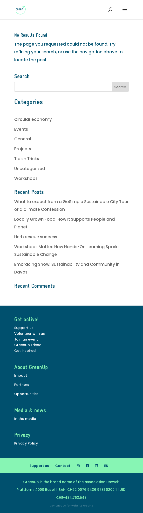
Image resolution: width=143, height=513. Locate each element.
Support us (24, 327)
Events (21, 129)
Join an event (26, 339)
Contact (62, 465)
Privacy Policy (26, 443)
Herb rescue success (35, 237)
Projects (22, 149)
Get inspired (25, 350)
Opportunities (26, 393)
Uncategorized (29, 168)
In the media (25, 418)
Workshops (26, 178)
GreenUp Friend (27, 344)
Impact (20, 375)
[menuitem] (106, 466)
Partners (21, 384)
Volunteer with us (29, 333)
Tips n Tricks (26, 159)
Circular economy (33, 119)
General (22, 139)
